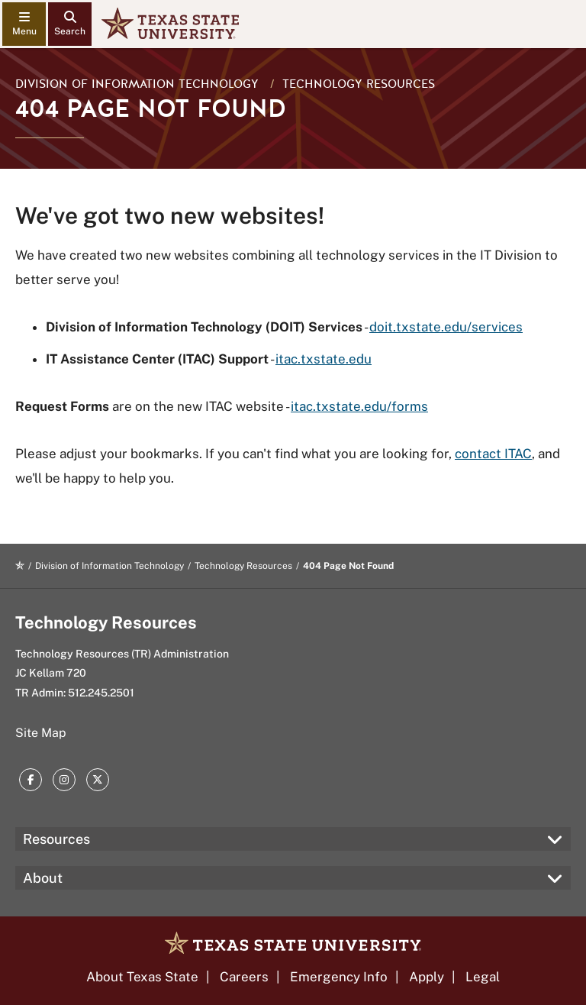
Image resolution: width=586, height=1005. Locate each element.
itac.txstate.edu (323, 359)
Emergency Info (339, 976)
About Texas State (142, 976)
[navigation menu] (24, 24)
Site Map (40, 732)
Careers (244, 976)
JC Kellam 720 (50, 673)
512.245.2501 (101, 693)
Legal (482, 976)
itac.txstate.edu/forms (359, 406)
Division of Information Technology (137, 84)
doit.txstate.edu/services (446, 326)
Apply (426, 976)
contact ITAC (493, 453)
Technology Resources (358, 84)
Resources (56, 839)
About (43, 878)
